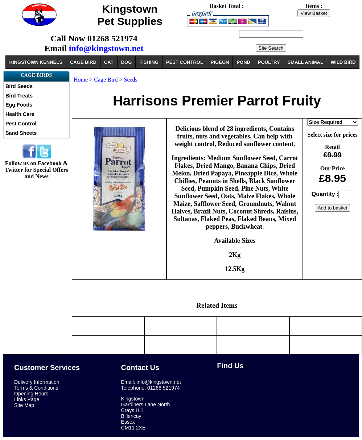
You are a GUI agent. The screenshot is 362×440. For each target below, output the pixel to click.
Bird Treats (19, 96)
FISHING (149, 62)
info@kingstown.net (106, 48)
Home (81, 79)
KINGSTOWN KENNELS (35, 62)
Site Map (24, 405)
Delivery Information (36, 382)
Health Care (19, 114)
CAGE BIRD (83, 62)
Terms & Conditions (36, 388)
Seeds (130, 79)
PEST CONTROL (184, 62)
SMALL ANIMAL (305, 62)
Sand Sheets (21, 133)
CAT (109, 62)
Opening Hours (31, 394)
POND (243, 62)
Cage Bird (106, 79)
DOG (126, 62)
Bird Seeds (19, 86)
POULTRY (269, 62)
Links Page (26, 399)
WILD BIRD (343, 62)
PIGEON (220, 62)
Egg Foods (18, 105)
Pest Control (21, 123)
